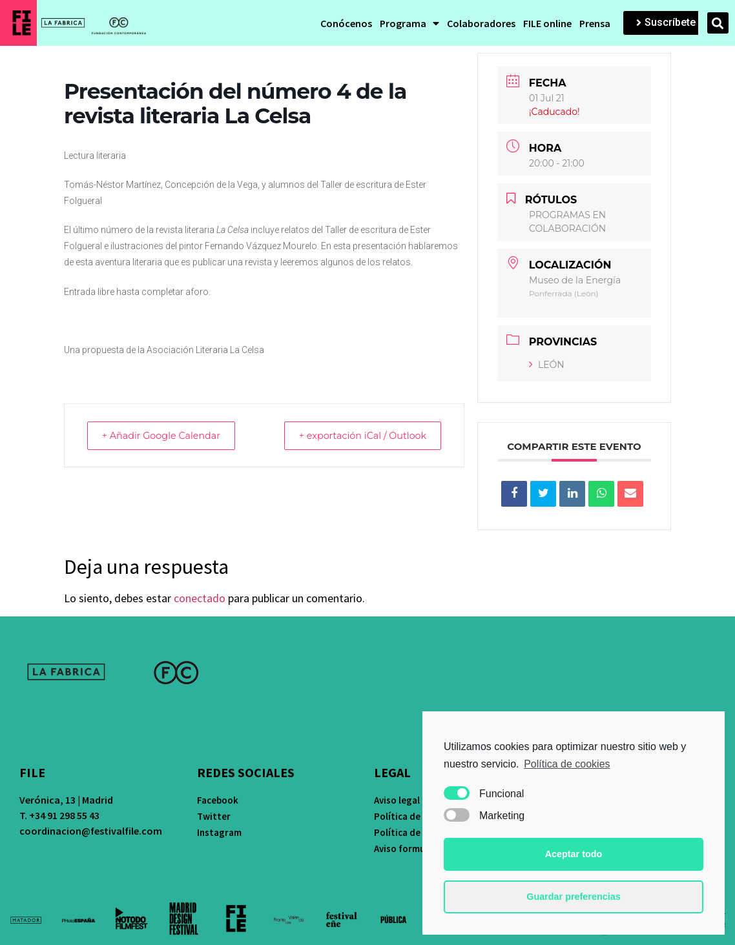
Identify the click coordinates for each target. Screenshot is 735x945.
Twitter (214, 816)
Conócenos (346, 23)
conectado (199, 598)
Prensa (594, 23)
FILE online (547, 23)
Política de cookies (567, 763)
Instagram (219, 832)
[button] (666, 23)
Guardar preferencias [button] (573, 896)
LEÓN (546, 365)
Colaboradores (481, 23)
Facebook (217, 800)
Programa (409, 23)
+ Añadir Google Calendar (168, 435)
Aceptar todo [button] (574, 854)
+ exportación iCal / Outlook (355, 435)
